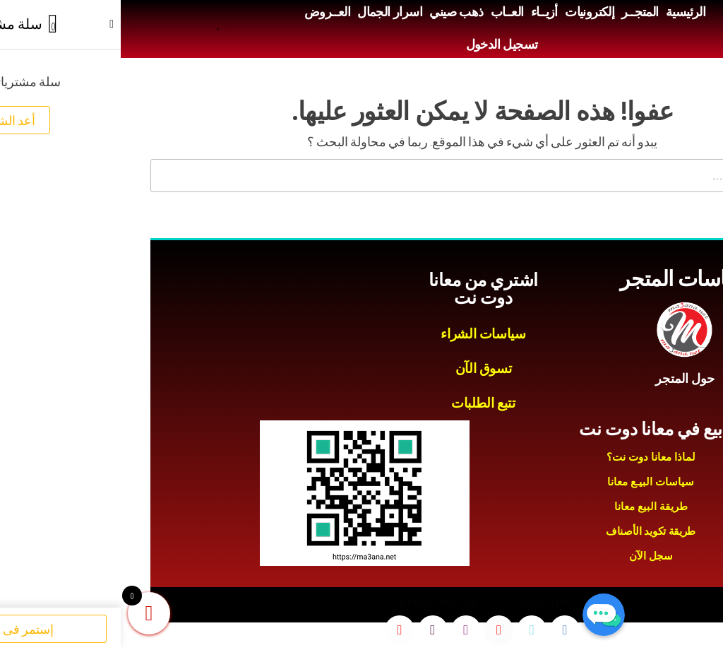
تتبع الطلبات (362, 403)
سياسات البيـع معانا (529, 481)
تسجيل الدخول (381, 44)
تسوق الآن (363, 368)
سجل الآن (530, 556)
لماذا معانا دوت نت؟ (530, 457)
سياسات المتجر (563, 278)
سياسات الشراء (362, 334)
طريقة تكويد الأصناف (530, 531)
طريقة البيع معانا (530, 506)
